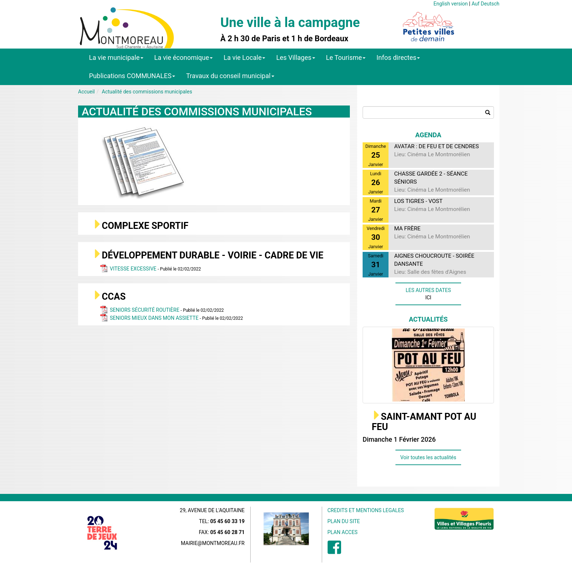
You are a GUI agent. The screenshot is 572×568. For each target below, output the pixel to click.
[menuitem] (334, 551)
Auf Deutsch (485, 4)
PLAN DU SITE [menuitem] (344, 521)
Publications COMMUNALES (132, 76)
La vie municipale (116, 57)
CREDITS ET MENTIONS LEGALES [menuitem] (366, 510)
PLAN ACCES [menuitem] (343, 532)
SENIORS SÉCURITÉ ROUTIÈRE (145, 310)
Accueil (86, 92)
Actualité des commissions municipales (147, 92)
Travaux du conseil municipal (230, 76)
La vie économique (183, 57)
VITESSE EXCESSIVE (134, 269)
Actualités (428, 319)
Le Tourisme (346, 57)
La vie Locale (244, 57)
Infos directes (398, 57)
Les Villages (295, 57)
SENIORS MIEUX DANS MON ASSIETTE (155, 318)
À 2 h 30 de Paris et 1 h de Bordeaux (284, 38)
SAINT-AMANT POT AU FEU (424, 421)
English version (450, 4)
